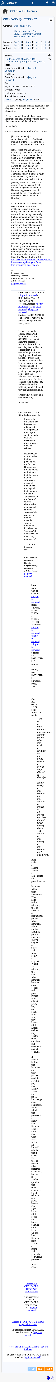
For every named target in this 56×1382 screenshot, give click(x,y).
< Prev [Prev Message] (27, 42)
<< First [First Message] (18, 42)
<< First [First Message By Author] (18, 48)
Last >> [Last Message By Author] (45, 48)
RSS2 (49, 1369)
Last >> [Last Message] (45, 42)
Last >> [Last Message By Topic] (45, 45)
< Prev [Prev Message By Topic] (27, 45)
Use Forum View (22, 26)
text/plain (9, 99)
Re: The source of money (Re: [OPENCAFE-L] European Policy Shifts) (25, 60)
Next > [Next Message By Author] (36, 48)
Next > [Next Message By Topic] (36, 45)
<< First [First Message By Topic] (18, 45)
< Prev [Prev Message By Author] (27, 48)
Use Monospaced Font (25, 31)
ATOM (32, 1369)
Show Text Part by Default (27, 34)
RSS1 (40, 1369)
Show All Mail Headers (25, 36)
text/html (27, 99)
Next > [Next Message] (36, 42)
